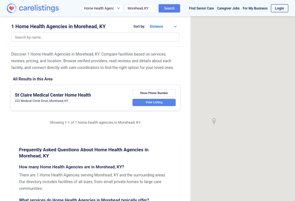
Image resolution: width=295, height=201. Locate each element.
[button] (214, 121)
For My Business (255, 8)
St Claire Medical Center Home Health (53, 95)
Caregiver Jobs (228, 8)
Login (279, 8)
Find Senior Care (201, 8)
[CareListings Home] (49, 8)
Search (169, 8)
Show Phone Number (154, 93)
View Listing (154, 102)
